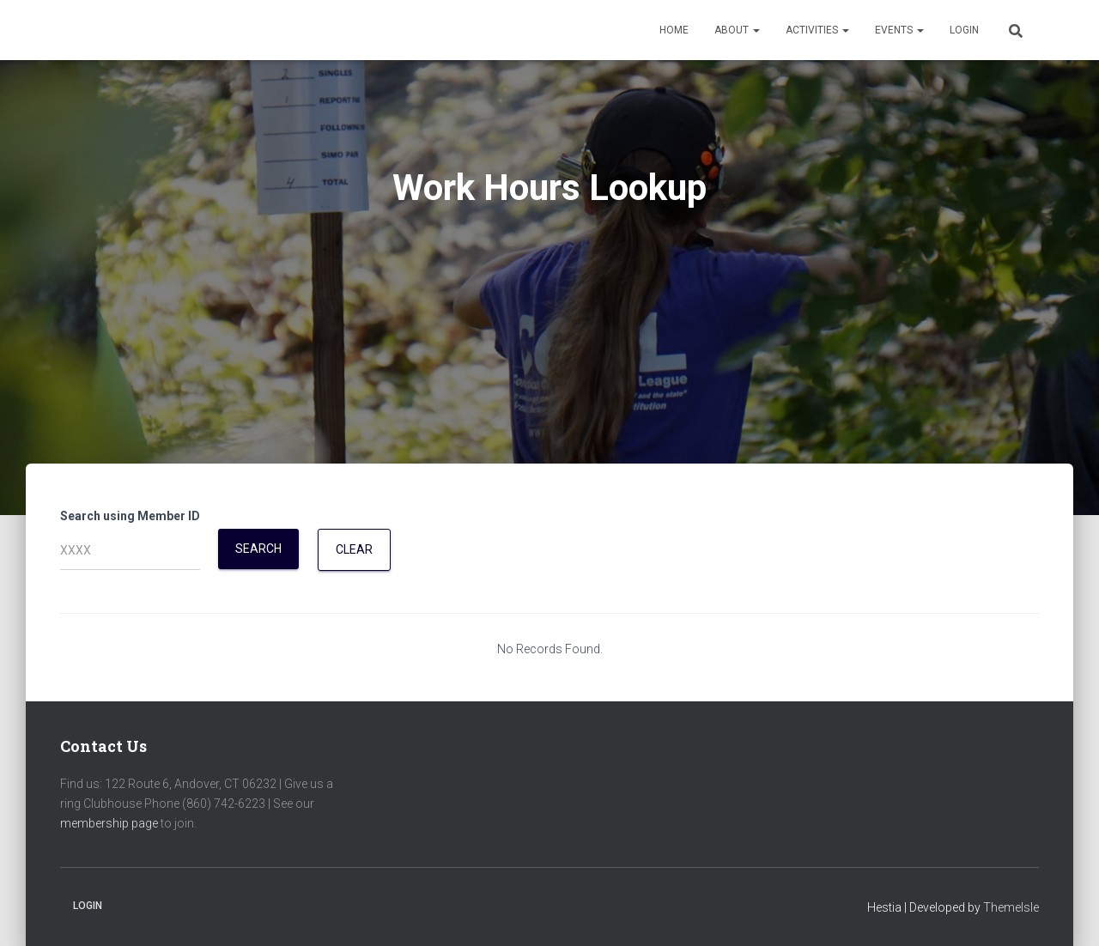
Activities (817, 30)
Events (899, 30)
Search (258, 548)
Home (674, 30)
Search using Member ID (130, 516)
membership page (109, 823)
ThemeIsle (1011, 907)
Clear (354, 549)
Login (964, 30)
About (737, 30)
